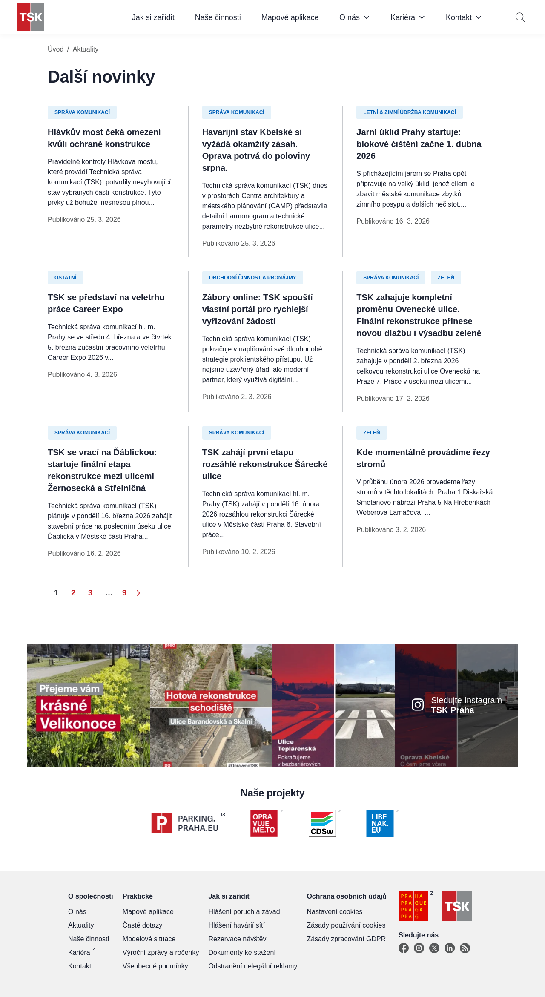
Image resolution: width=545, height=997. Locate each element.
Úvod (55, 49)
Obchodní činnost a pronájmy (252, 278)
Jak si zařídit (153, 17)
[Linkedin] (450, 948)
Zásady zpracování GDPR (346, 938)
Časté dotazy (142, 925)
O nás (349, 17)
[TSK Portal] (465, 948)
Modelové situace (149, 938)
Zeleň (446, 278)
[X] (434, 948)
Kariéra (402, 17)
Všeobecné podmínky (155, 966)
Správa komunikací (82, 112)
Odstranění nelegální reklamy (252, 966)
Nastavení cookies (334, 911)
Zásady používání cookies (346, 925)
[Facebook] (404, 948)
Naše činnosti (218, 17)
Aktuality (81, 925)
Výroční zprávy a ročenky (161, 952)
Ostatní (65, 278)
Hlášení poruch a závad (244, 911)
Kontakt (459, 17)
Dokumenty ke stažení (241, 952)
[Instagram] (419, 948)
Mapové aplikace (290, 17)
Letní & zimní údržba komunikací (409, 112)
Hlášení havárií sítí (236, 925)
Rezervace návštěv (237, 938)
